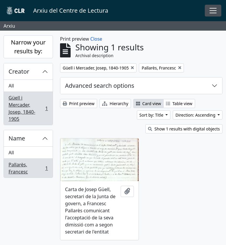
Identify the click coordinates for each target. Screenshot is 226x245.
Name (17, 138)
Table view (179, 103)
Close (96, 39)
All (11, 85)
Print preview (78, 103)
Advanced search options (99, 86)
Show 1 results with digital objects (184, 129)
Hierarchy (115, 103)
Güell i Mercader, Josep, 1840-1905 (28, 108)
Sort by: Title (151, 115)
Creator (19, 71)
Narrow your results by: (28, 46)
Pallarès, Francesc (28, 168)
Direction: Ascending (195, 115)
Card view (148, 103)
